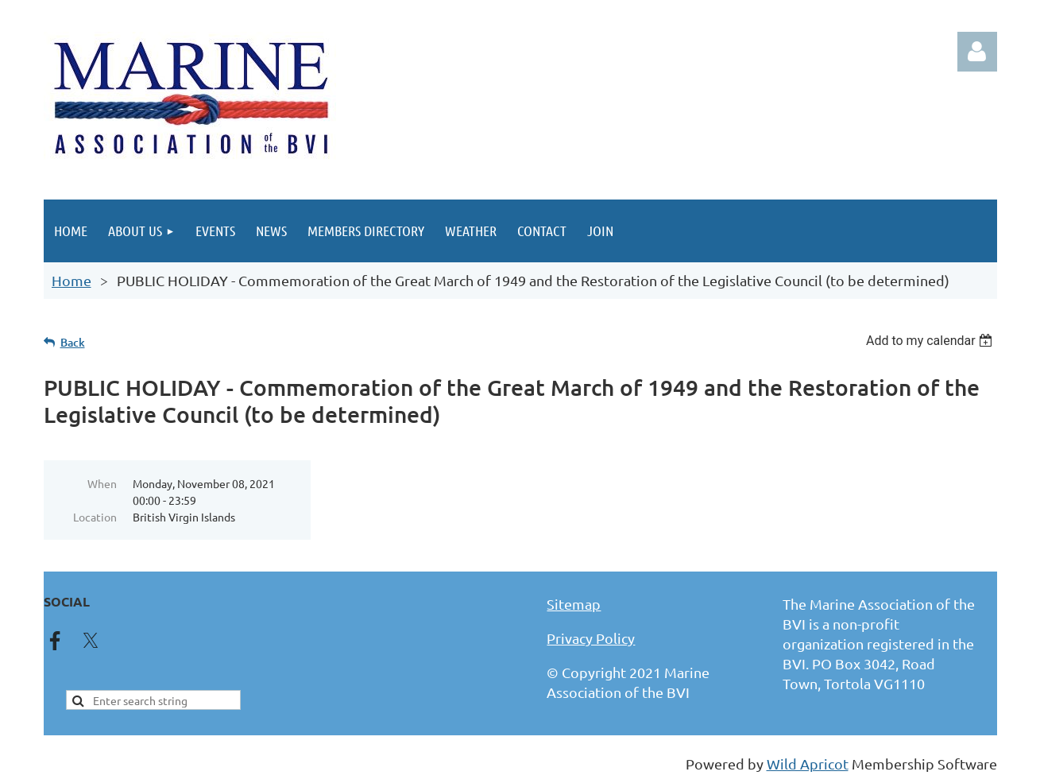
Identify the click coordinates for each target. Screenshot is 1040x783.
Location (95, 517)
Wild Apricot (808, 763)
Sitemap (574, 603)
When (102, 483)
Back (72, 342)
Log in (977, 52)
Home (71, 280)
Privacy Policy (591, 638)
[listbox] (931, 341)
